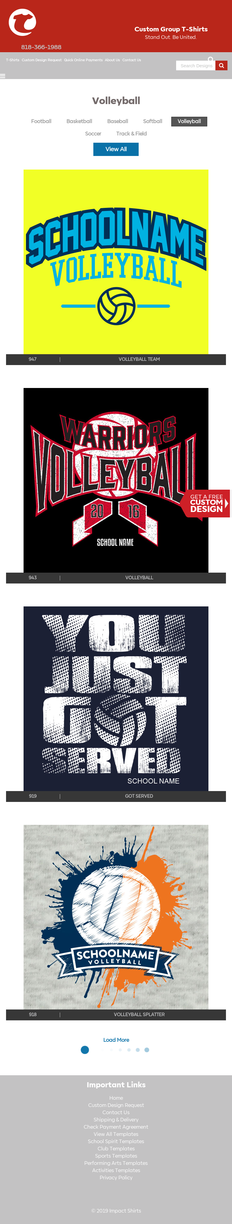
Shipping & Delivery (116, 1119)
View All (116, 149)
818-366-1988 (41, 47)
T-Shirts (12, 60)
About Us (112, 60)
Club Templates (116, 1148)
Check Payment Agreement (116, 1127)
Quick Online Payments (83, 60)
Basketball (79, 121)
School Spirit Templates (116, 1141)
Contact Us (131, 60)
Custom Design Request (42, 60)
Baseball (117, 121)
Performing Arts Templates (116, 1163)
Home (116, 1098)
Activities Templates (116, 1170)
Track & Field (131, 134)
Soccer (93, 134)
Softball (152, 121)
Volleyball (189, 121)
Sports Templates (116, 1156)
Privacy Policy (116, 1177)
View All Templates (116, 1134)
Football (41, 121)
